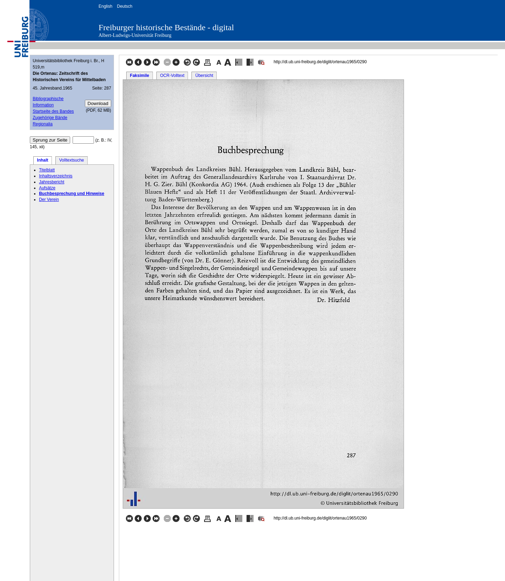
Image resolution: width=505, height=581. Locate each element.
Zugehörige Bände (50, 117)
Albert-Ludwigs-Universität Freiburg (135, 35)
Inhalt (42, 160)
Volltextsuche (71, 160)
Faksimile (139, 75)
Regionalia (43, 124)
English (105, 6)
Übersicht (204, 75)
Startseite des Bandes (53, 111)
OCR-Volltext (172, 75)
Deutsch (124, 6)
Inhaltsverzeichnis (55, 176)
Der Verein (49, 199)
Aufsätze (47, 187)
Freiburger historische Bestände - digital (166, 27)
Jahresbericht (51, 181)
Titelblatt (47, 170)
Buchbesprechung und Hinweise (71, 193)
